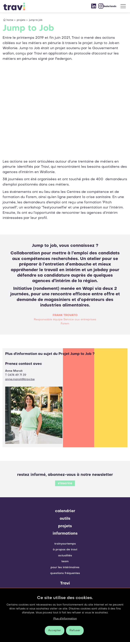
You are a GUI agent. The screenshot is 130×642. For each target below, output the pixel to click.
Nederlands (109, 6)
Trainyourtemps (65, 543)
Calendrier (65, 511)
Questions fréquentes (65, 573)
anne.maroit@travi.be (20, 379)
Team (65, 561)
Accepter (54, 630)
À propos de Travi (65, 549)
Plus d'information (65, 619)
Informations (65, 533)
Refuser (74, 630)
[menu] (123, 7)
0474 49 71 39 (17, 375)
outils (65, 519)
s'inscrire (65, 483)
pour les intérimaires (65, 567)
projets (65, 526)
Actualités (65, 555)
